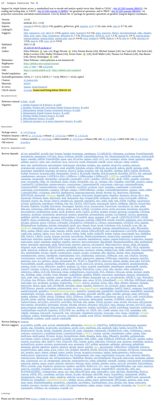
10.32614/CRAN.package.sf (37, 48)
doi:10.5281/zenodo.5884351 (128, 9)
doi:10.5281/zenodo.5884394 (126, 11)
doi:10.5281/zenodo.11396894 (53, 11)
